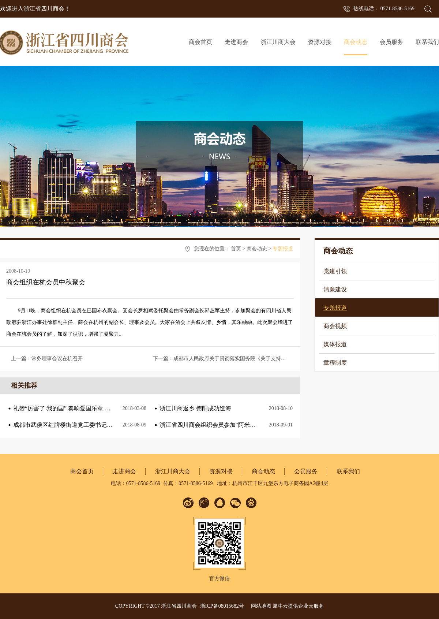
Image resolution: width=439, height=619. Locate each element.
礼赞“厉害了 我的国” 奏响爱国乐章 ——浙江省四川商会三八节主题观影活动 (111, 408)
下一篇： (265, 358)
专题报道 (283, 248)
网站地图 (259, 606)
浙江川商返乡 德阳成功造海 (195, 408)
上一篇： (47, 358)
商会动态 (257, 248)
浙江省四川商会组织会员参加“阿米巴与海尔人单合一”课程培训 (241, 425)
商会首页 (200, 42)
